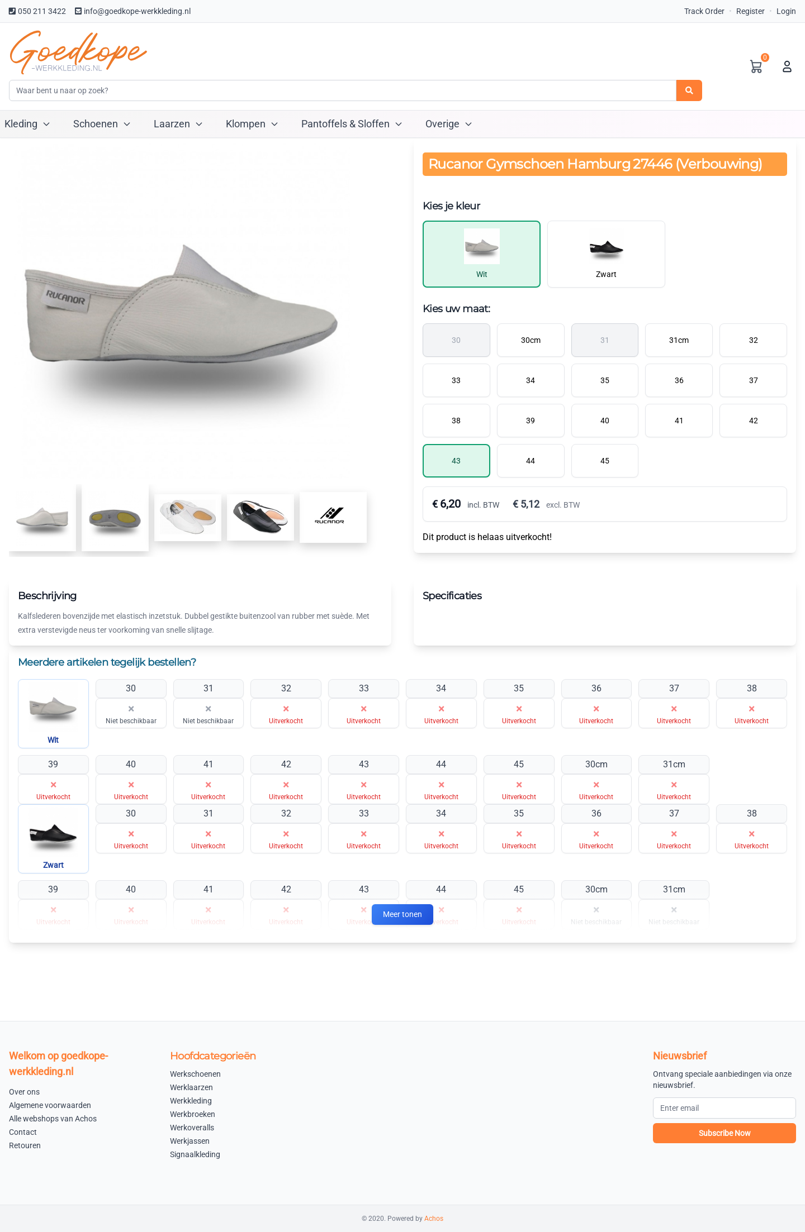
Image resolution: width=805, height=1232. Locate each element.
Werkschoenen (195, 1073)
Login (786, 11)
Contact (23, 1132)
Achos (433, 1219)
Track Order (704, 11)
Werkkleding (191, 1100)
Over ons (24, 1091)
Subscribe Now (725, 1133)
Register (750, 11)
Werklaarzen (191, 1087)
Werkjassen (190, 1141)
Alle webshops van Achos (53, 1118)
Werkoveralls (192, 1127)
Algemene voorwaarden (50, 1105)
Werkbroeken (192, 1114)
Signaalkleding (195, 1154)
